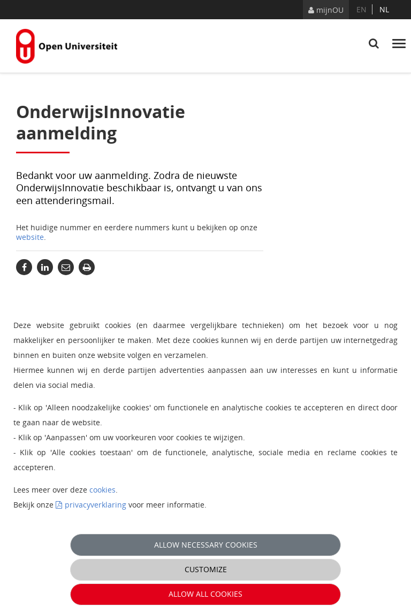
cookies (102, 490)
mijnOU (326, 10)
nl (384, 9)
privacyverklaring (95, 505)
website (30, 237)
